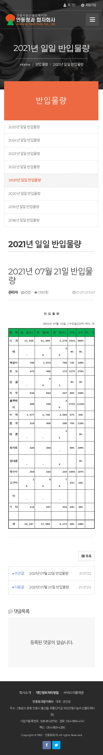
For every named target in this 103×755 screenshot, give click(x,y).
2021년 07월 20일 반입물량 (49, 587)
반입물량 (41, 64)
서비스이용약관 (73, 693)
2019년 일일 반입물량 (24, 207)
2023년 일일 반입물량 (24, 153)
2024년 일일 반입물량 (24, 140)
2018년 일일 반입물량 (24, 220)
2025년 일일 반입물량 (24, 127)
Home (25, 64)
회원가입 (88, 5)
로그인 (69, 5)
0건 (26, 292)
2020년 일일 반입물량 (24, 193)
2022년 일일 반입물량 (24, 167)
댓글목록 (18, 611)
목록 (86, 556)
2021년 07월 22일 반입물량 (48, 573)
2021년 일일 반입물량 (25, 180)
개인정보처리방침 (47, 693)
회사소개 (25, 693)
